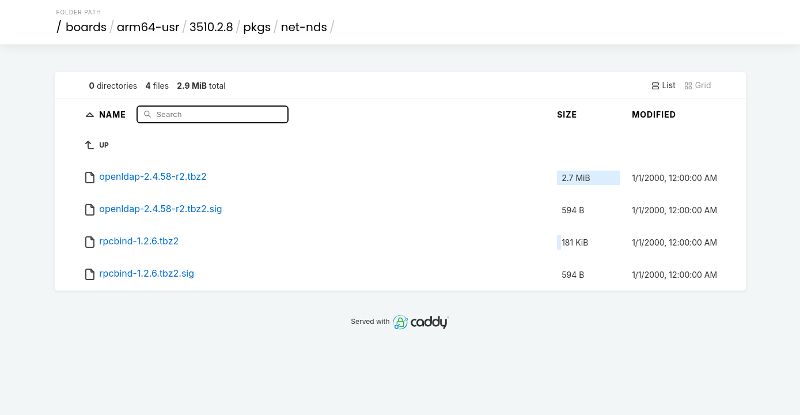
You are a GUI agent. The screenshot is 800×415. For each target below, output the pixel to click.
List (663, 85)
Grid (697, 85)
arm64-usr (148, 27)
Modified (654, 114)
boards (86, 27)
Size (567, 114)
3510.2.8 (211, 27)
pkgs (257, 27)
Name (113, 114)
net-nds (304, 27)
